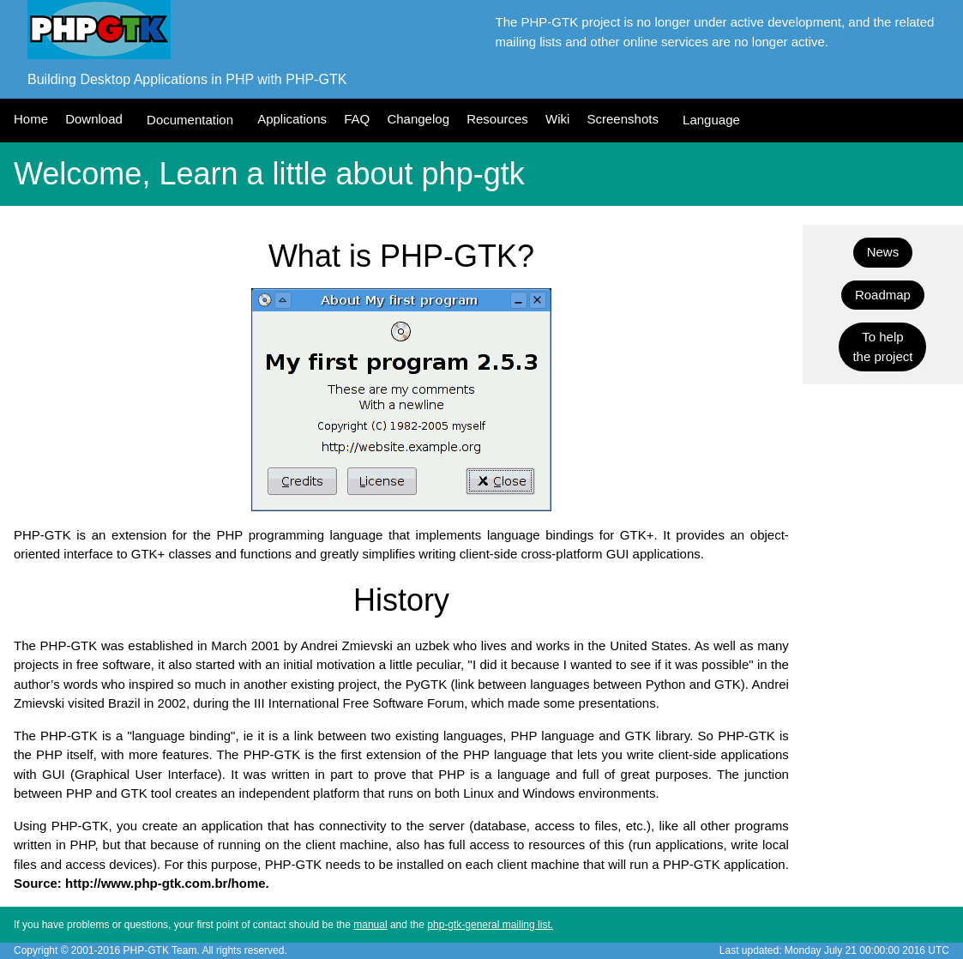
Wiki (557, 119)
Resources (497, 119)
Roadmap (883, 294)
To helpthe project (882, 346)
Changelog (418, 119)
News (883, 251)
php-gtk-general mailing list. (490, 925)
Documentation (190, 119)
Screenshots (623, 119)
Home (31, 119)
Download (94, 119)
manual (370, 925)
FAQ (357, 119)
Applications (292, 119)
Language (711, 119)
